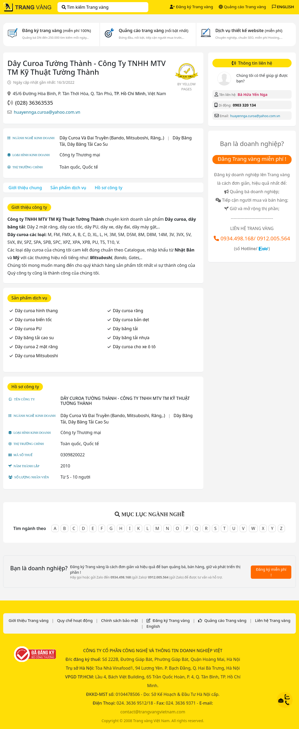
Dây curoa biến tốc (33, 319)
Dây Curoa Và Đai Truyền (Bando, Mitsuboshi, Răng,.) (112, 138)
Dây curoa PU (28, 329)
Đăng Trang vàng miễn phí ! (252, 158)
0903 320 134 (244, 105)
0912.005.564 (273, 238)
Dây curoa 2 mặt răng (36, 347)
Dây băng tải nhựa (131, 338)
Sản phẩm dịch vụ (68, 188)
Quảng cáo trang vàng (153, 30)
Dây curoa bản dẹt (131, 319)
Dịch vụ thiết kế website (248, 30)
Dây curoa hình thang (36, 310)
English (153, 626)
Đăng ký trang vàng (56, 30)
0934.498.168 (236, 238)
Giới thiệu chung (25, 188)
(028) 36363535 (34, 102)
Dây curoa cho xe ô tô (134, 347)
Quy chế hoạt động (74, 620)
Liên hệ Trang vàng (273, 620)
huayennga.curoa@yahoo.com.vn (47, 112)
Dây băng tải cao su (34, 338)
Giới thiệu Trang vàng (28, 620)
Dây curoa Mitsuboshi (36, 356)
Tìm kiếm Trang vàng (85, 7)
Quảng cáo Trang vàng (242, 6)
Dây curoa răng (128, 310)
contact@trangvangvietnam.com (152, 712)
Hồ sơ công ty (108, 188)
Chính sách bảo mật (119, 620)
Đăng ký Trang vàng (191, 6)
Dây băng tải (125, 329)
